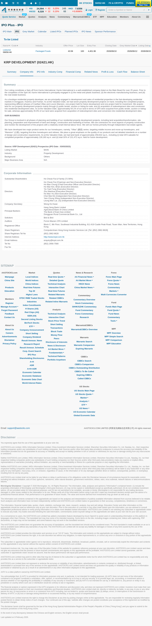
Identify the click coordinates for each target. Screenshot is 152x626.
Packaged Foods (43, 51)
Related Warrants (56, 294)
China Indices (31, 284)
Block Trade (56, 331)
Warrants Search (84, 341)
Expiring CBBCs (84, 375)
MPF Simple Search (114, 336)
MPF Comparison (114, 340)
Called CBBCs (84, 378)
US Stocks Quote (84, 394)
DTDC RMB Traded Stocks (31, 298)
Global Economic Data (84, 415)
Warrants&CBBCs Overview (84, 329)
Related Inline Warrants (56, 301)
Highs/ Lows (32, 294)
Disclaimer (9, 340)
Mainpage (9, 277)
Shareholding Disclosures (31, 358)
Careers (9, 333)
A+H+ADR (32, 369)
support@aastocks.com (18, 428)
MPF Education (114, 343)
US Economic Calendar (84, 412)
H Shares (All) (31, 309)
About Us (9, 329)
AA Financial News (84, 277)
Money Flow (56, 335)
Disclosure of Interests (56, 342)
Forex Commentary (84, 314)
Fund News (114, 314)
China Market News (84, 287)
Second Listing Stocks (32, 319)
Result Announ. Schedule (32, 347)
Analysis (84, 401)
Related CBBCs (56, 298)
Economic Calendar (32, 372)
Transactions (56, 328)
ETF (32, 326)
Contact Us (9, 317)
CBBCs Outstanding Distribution (84, 368)
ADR (32, 365)
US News (84, 408)
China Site (9, 280)
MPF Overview (114, 333)
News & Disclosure (57, 345)
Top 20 (32, 291)
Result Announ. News (32, 340)
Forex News (113, 284)
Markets (113, 291)
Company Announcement (32, 330)
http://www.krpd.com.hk (54, 237)
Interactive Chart (56, 287)
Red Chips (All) (32, 312)
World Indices (31, 280)
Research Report (32, 344)
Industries (32, 301)
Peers (56, 338)
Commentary (114, 287)
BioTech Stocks (31, 323)
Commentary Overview (84, 299)
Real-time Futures (31, 287)
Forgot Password (9, 310)
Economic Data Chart (32, 379)
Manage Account (9, 307)
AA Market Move (56, 349)
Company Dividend (32, 337)
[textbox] (129, 9)
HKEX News (84, 284)
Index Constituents (32, 305)
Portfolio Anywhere (56, 360)
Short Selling (32, 333)
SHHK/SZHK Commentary (84, 307)
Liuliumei (7, 50)
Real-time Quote (56, 277)
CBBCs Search (84, 361)
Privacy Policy (9, 343)
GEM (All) (31, 316)
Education (9, 291)
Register (10, 303)
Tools (113, 321)
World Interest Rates (31, 383)
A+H (32, 362)
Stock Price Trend (56, 321)
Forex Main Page (114, 277)
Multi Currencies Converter (114, 294)
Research (84, 317)
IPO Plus (32, 355)
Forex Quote (114, 280)
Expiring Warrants (84, 349)
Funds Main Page (114, 307)
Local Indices (31, 277)
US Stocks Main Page (84, 391)
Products (9, 287)
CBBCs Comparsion (84, 364)
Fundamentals (56, 353)
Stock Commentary (84, 303)
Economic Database (31, 376)
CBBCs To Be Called (84, 371)
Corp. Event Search (32, 351)
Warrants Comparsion (84, 345)
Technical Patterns (56, 356)
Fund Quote (113, 310)
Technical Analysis (57, 284)
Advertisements (9, 336)
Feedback (9, 314)
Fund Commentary (84, 310)
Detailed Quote (56, 280)
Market (84, 398)
